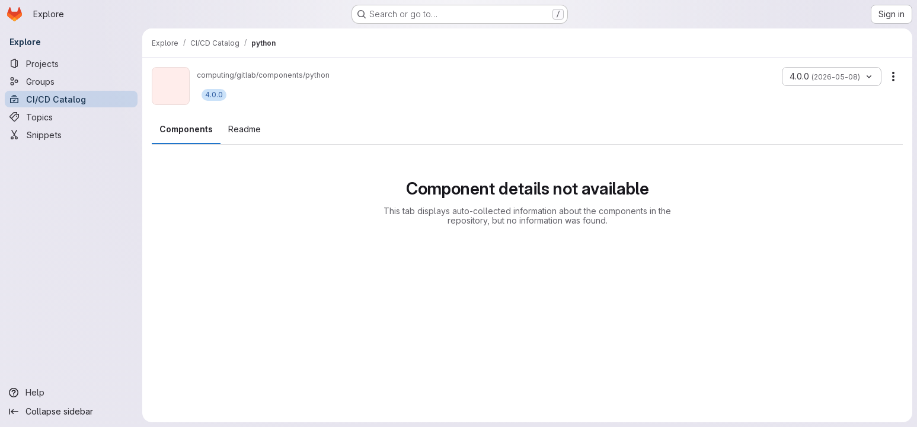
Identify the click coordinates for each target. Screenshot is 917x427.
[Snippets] (71, 134)
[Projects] (71, 63)
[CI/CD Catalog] (71, 99)
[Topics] (71, 117)
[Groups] (71, 81)
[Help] (71, 392)
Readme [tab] (244, 129)
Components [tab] (186, 129)
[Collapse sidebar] (71, 411)
